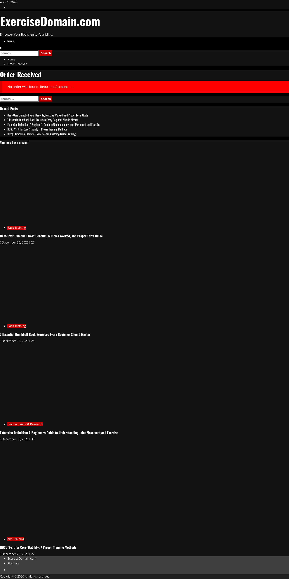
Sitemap (13, 563)
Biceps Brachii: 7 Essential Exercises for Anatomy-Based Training (41, 134)
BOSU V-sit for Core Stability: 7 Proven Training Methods (37, 129)
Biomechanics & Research (25, 424)
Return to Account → (56, 86)
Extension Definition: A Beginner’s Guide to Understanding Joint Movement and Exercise (53, 124)
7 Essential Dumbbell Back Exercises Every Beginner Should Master (42, 120)
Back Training (16, 228)
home (10, 41)
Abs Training (15, 539)
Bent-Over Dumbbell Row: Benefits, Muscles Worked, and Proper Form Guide (47, 115)
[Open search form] (1, 48)
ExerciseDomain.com (50, 21)
